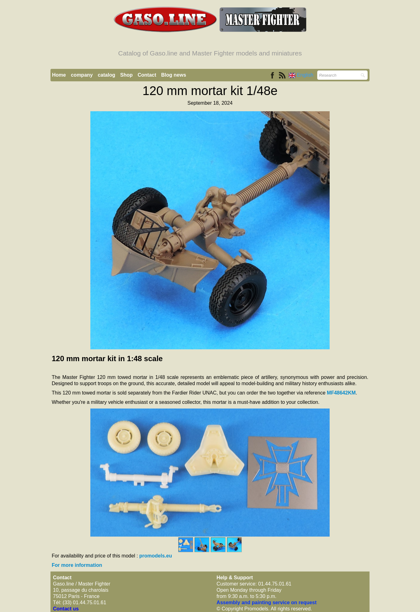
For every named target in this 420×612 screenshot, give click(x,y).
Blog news (173, 75)
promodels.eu (155, 555)
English (302, 75)
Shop (126, 75)
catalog (106, 75)
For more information (77, 565)
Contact (147, 75)
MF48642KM (341, 392)
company (82, 75)
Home (59, 75)
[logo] (209, 36)
